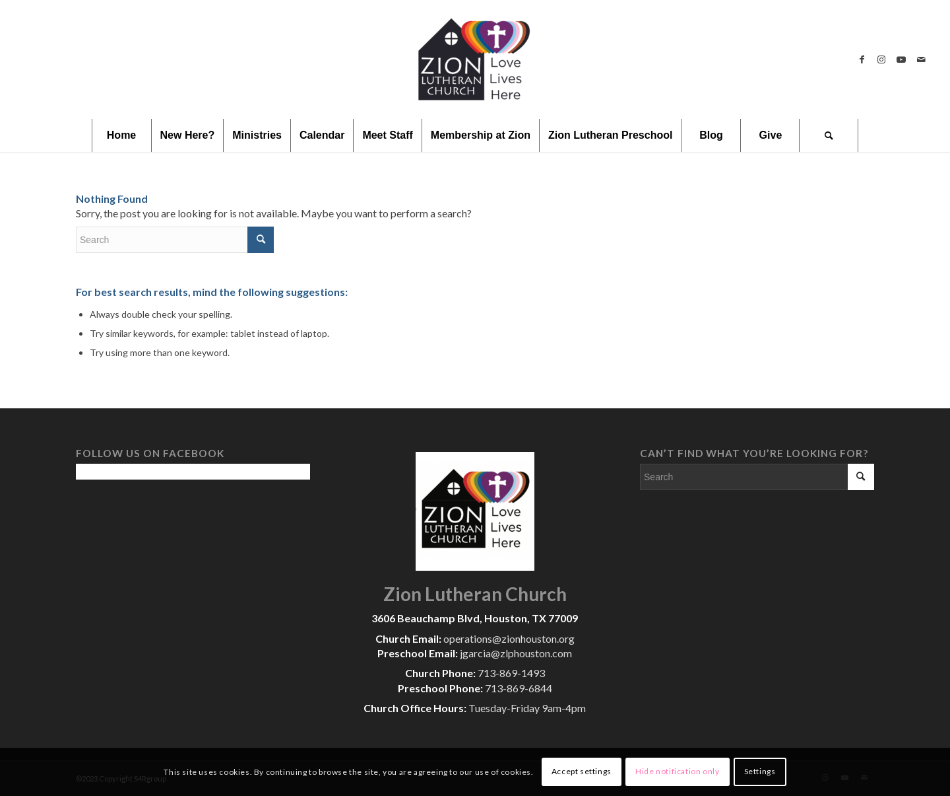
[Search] (828, 135)
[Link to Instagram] (881, 59)
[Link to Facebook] (861, 59)
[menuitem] (121, 135)
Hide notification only (677, 771)
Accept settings (582, 771)
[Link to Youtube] (901, 59)
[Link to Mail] (921, 59)
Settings (760, 771)
